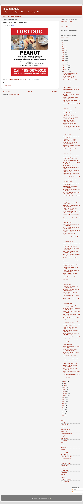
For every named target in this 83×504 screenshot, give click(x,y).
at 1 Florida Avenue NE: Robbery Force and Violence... (70, 321)
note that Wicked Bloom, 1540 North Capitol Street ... (71, 353)
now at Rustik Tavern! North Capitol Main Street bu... (71, 378)
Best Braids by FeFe (65, 429)
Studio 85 (63, 474)
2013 (63, 399)
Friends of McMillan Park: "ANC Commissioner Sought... (70, 77)
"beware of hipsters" (67, 110)
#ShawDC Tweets (65, 37)
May (64, 387)
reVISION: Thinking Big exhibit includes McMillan (70, 180)
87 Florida (63, 420)
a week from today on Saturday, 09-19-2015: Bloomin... (71, 334)
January (65, 395)
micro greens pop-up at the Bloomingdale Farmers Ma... (70, 158)
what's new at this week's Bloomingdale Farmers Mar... (70, 362)
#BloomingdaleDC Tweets (66, 21)
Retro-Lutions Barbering (66, 463)
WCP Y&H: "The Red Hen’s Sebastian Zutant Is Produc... (71, 343)
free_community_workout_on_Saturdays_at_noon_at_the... (71, 337)
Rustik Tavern (64, 467)
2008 (63, 409)
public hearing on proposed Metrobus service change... (71, 325)
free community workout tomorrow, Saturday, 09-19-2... (71, 252)
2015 (63, 64)
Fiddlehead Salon (64, 447)
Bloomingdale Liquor (65, 436)
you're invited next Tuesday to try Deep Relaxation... (70, 287)
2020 (63, 54)
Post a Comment (8, 85)
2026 (63, 42)
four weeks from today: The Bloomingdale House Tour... (70, 234)
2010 (63, 405)
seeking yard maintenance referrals (71, 89)
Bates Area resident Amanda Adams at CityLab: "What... (71, 98)
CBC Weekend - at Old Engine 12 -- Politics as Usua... (71, 258)
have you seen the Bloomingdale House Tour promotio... (70, 118)
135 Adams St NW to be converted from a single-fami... (71, 174)
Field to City (63, 449)
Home (4, 16)
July (64, 383)
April (64, 389)
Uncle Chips (63, 477)
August (65, 381)
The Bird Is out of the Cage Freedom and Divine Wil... (71, 171)
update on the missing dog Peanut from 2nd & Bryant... (70, 149)
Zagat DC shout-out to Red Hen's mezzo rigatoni (70, 366)
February (65, 393)
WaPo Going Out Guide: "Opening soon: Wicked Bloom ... (70, 306)
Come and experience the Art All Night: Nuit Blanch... (70, 187)
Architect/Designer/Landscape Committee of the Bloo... (70, 350)
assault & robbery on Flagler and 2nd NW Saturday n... (71, 104)
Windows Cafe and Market (66, 479)
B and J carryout (64, 424)
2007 (63, 411)
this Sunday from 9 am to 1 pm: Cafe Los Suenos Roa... (71, 255)
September (66, 71)
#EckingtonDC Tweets (66, 26)
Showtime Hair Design (66, 468)
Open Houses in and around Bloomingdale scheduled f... (70, 140)
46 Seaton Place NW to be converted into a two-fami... (71, 92)
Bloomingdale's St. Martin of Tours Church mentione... (70, 274)
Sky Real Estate (64, 470)
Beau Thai (63, 427)
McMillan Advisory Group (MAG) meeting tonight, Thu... (70, 369)
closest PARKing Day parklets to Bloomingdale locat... (70, 277)
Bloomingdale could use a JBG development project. (70, 80)
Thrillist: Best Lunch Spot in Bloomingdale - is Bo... (69, 83)
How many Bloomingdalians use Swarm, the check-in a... (70, 328)
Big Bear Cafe (64, 431)
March (64, 391)
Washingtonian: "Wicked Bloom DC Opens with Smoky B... (71, 114)
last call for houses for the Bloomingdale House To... (69, 121)
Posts (74, 489)
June (64, 385)
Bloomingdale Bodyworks (66, 433)
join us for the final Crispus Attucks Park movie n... (71, 293)
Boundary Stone (64, 438)
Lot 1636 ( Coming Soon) (66, 456)
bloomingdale (11, 8)
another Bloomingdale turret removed (71, 243)
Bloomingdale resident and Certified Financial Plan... (71, 133)
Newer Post (6, 91)
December (65, 65)
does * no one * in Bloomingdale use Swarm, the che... (71, 221)
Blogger (49, 498)
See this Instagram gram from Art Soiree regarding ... (70, 124)
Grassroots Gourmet (65, 451)
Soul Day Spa (64, 472)
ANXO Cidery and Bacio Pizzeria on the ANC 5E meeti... (71, 302)
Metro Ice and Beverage (66, 458)
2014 (63, 397)
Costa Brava (63, 442)
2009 (63, 407)
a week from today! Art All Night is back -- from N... (70, 237)
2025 (63, 44)
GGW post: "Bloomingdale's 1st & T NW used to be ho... (71, 299)
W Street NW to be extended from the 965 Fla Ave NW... (71, 231)
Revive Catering (64, 465)
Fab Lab (62, 445)
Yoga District (63, 483)
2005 (63, 415)
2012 (63, 401)
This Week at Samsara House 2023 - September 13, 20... (71, 318)
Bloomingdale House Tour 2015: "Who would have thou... (71, 199)
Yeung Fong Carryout (65, 481)
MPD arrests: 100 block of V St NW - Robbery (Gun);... (71, 228)
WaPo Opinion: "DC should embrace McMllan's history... (71, 240)
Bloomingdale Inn (64, 435)
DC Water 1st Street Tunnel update (71, 155)
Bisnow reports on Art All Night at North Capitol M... (70, 74)
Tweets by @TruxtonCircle (66, 31)
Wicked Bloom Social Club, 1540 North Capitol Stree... (70, 143)
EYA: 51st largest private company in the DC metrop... (71, 265)
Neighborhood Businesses (14, 16)
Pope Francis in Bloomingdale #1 (70, 160)
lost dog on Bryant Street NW (69, 112)
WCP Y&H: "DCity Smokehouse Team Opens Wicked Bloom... (71, 193)
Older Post (54, 91)
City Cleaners (64, 440)
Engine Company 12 (65, 444)
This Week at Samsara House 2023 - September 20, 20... (71, 212)
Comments (75, 491)
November (65, 67)
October (65, 69)
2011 (63, 403)
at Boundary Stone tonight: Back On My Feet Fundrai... (71, 290)
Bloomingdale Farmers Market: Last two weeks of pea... (71, 271)
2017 (63, 60)
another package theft (68, 165)
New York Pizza (64, 460)
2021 (63, 52)
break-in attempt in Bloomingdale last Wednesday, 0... (71, 107)
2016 (63, 62)
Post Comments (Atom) (14, 94)
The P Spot (63, 476)
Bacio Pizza (63, 426)
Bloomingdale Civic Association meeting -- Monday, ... (70, 209)
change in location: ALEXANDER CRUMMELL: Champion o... (70, 359)
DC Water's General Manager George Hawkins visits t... (71, 375)
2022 (63, 50)
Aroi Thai (63, 422)
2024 (63, 46)
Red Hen (63, 461)
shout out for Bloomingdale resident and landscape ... (71, 215)
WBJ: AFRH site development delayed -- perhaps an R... (71, 280)
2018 (63, 58)
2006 (63, 413)
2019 (63, 56)
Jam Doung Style (64, 454)
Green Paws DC (64, 452)
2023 (63, 48)
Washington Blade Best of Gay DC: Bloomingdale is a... (71, 203)
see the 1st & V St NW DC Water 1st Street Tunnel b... (71, 225)
